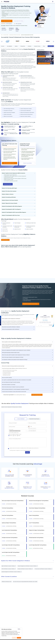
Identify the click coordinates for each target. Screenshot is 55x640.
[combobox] (17, 430)
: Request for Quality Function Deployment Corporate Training (14, 25)
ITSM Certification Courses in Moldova (9, 568)
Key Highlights (9, 46)
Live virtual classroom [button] (32, 430)
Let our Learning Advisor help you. (15, 394)
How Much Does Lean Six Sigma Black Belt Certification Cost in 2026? (25, 581)
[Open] (26, 431)
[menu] (2, 1)
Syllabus (16, 46)
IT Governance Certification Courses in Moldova (43, 568)
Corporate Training (37, 46)
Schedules (29, 46)
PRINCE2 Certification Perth (6, 581)
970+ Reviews (9, 23)
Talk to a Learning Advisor (0, 320)
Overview (2, 46)
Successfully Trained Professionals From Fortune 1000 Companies (20, 37)
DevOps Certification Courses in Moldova (25, 568)
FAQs (44, 46)
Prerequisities (22, 46)
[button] (6, 21)
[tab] (21, 419)
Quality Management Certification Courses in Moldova (11, 571)
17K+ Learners (18, 23)
